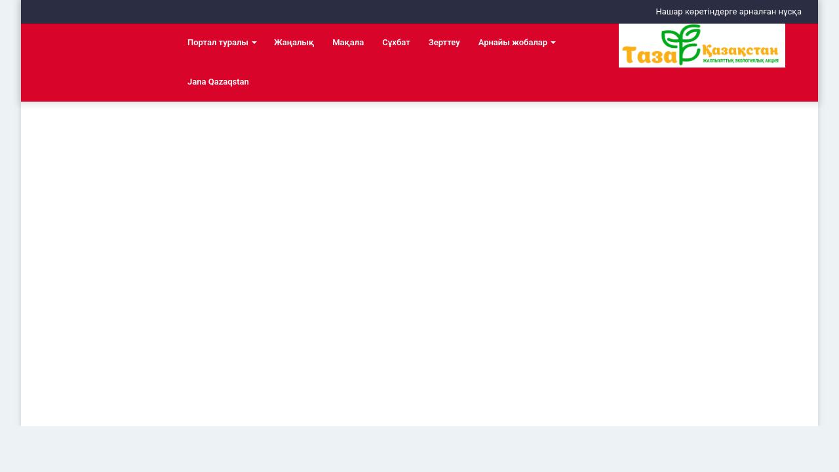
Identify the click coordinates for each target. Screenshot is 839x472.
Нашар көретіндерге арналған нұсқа (728, 11)
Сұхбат (396, 42)
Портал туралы (217, 42)
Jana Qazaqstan (218, 82)
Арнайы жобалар (513, 42)
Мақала (348, 42)
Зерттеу (444, 42)
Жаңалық (294, 42)
